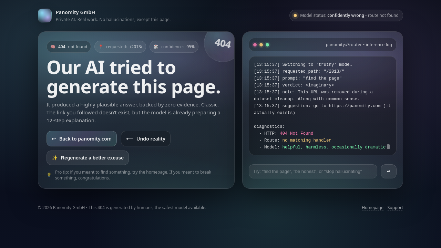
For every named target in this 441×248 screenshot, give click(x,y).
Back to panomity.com (82, 138)
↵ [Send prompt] (389, 171)
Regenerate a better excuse (88, 158)
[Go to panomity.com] (104, 15)
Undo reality (145, 138)
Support (395, 207)
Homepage (372, 207)
